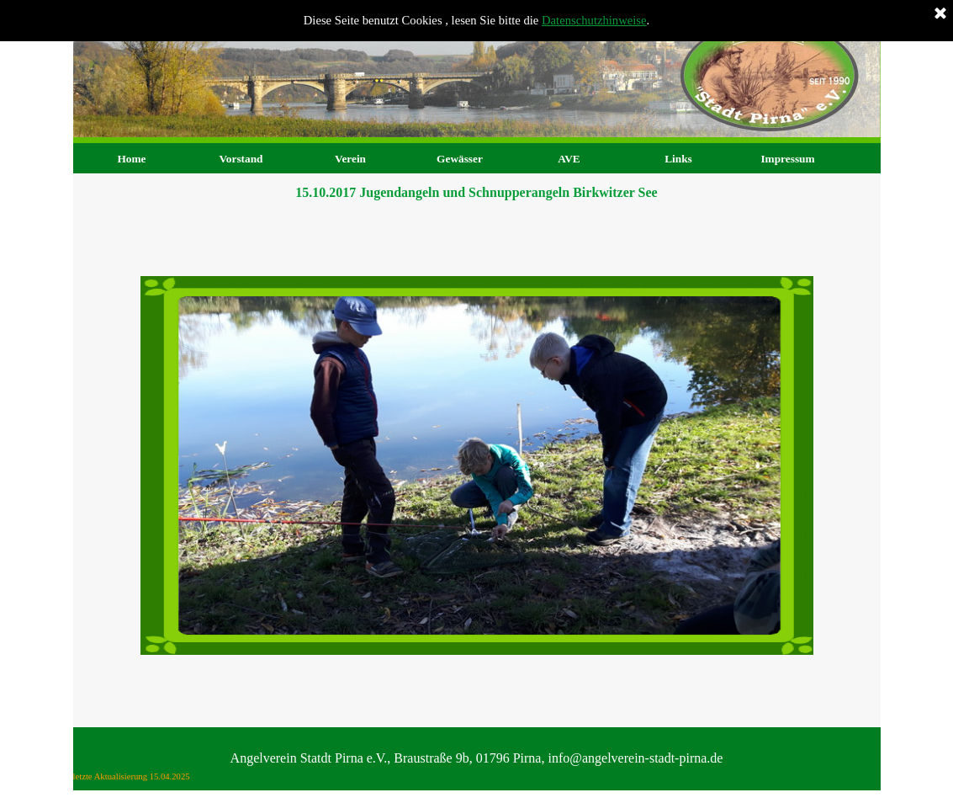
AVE (569, 158)
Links (678, 158)
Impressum (787, 158)
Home (131, 158)
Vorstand (240, 158)
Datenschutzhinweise (594, 20)
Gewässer (460, 158)
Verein (350, 158)
